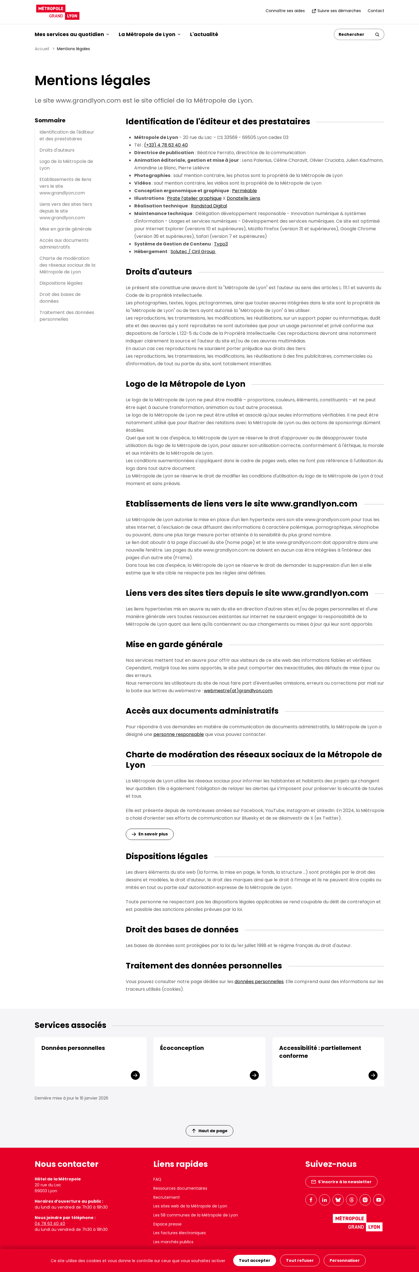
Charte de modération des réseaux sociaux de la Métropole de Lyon (67, 265)
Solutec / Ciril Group (193, 251)
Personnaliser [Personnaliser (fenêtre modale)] (345, 1260)
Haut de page (210, 1131)
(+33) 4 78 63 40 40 (166, 145)
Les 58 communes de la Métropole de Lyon (195, 1215)
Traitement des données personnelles (66, 315)
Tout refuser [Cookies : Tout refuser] (300, 1260)
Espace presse (167, 1224)
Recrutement (166, 1197)
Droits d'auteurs (56, 150)
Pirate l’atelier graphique (194, 198)
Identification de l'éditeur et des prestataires (66, 135)
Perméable (244, 190)
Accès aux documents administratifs (64, 243)
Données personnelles (73, 1048)
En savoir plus (153, 834)
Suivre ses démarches (336, 11)
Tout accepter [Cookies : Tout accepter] (254, 1260)
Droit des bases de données (60, 297)
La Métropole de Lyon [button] (149, 34)
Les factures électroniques (179, 1233)
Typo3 (221, 244)
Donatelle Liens (243, 198)
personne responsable (178, 734)
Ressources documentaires (180, 1188)
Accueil (42, 49)
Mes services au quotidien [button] (72, 34)
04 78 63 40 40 (50, 1223)
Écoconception (182, 1048)
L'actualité (204, 34)
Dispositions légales (61, 283)
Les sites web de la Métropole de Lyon (190, 1206)
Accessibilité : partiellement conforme (320, 1052)
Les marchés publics (173, 1242)
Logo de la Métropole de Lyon (66, 164)
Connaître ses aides (285, 11)
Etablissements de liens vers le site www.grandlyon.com (65, 186)
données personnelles (259, 981)
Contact (376, 11)
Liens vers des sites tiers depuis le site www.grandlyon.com (65, 211)
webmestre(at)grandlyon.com (238, 690)
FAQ (157, 1179)
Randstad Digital (209, 206)
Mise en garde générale (65, 229)
